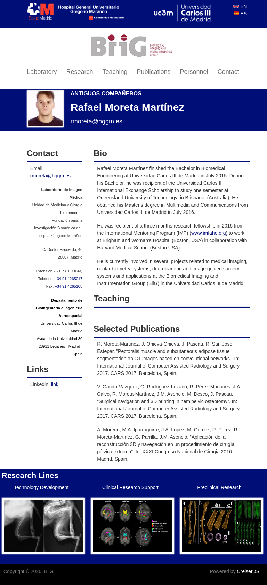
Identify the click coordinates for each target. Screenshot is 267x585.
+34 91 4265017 (68, 279)
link (54, 384)
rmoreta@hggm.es (96, 121)
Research (79, 71)
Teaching (114, 71)
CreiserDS (248, 571)
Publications (154, 71)
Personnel (194, 71)
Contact (228, 71)
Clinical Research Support (130, 487)
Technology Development (41, 487)
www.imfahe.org (208, 233)
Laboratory (42, 71)
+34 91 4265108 (68, 286)
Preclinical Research (219, 487)
